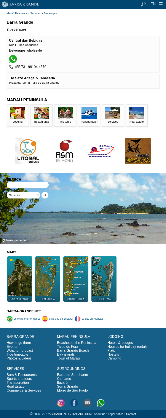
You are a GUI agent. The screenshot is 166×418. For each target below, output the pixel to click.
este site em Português (23, 318)
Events (12, 346)
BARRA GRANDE (20, 336)
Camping (114, 358)
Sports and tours (19, 379)
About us (99, 414)
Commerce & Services (24, 390)
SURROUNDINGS (71, 369)
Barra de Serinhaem (72, 375)
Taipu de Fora (67, 346)
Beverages (50, 13)
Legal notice (115, 414)
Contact (131, 414)
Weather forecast (20, 350)
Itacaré (62, 382)
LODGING (115, 336)
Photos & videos (19, 358)
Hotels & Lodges (120, 343)
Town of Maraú (68, 358)
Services (35, 13)
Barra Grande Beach (73, 350)
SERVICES (15, 369)
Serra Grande (67, 386)
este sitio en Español (57, 318)
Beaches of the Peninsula (76, 343)
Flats (111, 350)
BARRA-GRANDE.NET (24, 311)
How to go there (19, 343)
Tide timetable (17, 354)
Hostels (113, 354)
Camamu (64, 379)
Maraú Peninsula (17, 13)
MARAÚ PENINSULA (73, 336)
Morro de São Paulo (72, 390)
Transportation (18, 382)
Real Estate (16, 386)
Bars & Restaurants (22, 375)
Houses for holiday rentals (127, 346)
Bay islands (66, 354)
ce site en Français (89, 318)
